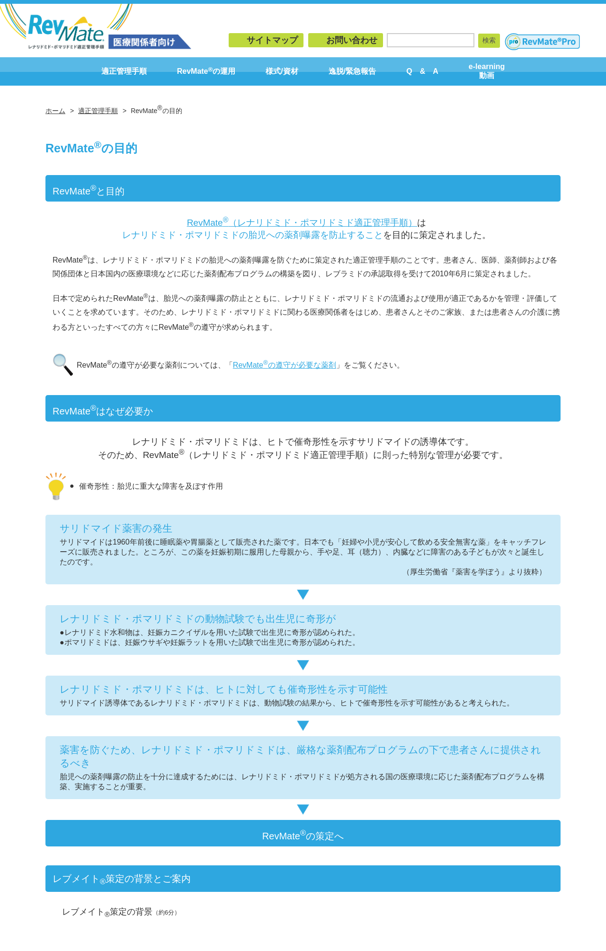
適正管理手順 (124, 71)
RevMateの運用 (206, 71)
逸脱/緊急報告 (352, 71)
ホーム (55, 110)
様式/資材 (282, 71)
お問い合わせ (351, 40)
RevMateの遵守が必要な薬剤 (284, 365)
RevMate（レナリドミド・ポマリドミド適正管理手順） (302, 223)
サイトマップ (272, 40)
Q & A (422, 71)
